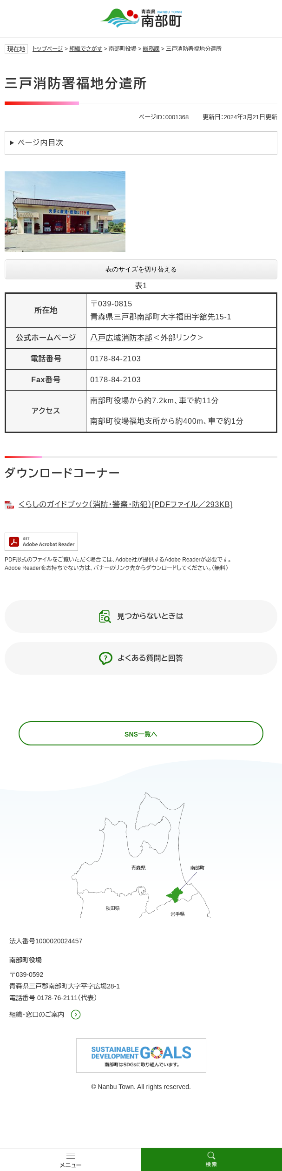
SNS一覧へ (141, 734)
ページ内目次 (41, 143)
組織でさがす (85, 49)
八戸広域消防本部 (121, 338)
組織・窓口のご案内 (37, 1014)
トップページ (48, 49)
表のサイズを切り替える (141, 269)
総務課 (151, 49)
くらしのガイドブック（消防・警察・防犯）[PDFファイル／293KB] (125, 504)
